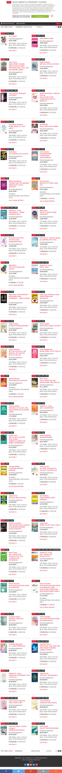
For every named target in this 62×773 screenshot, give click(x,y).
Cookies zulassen (40, 16)
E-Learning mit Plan (48, 240)
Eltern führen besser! (18, 326)
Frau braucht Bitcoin (18, 380)
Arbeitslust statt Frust (50, 525)
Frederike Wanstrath (15, 644)
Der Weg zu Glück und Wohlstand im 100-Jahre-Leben (19, 410)
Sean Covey (13, 62)
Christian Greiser (14, 617)
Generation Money (17, 730)
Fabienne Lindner (53, 294)
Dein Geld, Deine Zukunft (50, 326)
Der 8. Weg (44, 267)
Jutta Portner (13, 496)
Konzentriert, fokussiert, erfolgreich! (46, 155)
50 (41, 27)
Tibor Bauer (13, 152)
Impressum (18, 758)
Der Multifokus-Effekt (49, 64)
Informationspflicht (41, 758)
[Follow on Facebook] (25, 765)
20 (39, 27)
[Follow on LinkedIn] (34, 765)
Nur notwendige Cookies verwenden (21, 16)
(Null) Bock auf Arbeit (49, 126)
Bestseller (21, 23)
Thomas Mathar (14, 406)
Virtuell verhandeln (49, 675)
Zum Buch (12, 50)
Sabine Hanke (13, 324)
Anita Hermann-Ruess (16, 238)
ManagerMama (46, 437)
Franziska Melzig (54, 238)
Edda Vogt (43, 294)
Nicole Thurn (13, 435)
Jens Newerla (44, 152)
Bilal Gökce (43, 210)
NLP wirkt (13, 36)
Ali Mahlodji (44, 124)
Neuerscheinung (7, 23)
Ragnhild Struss (45, 644)
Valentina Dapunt (14, 726)
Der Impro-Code (46, 38)
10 (37, 27)
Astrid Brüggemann (46, 349)
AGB (23, 758)
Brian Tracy (43, 378)
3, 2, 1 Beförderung (17, 646)
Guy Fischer (44, 238)
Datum (10, 27)
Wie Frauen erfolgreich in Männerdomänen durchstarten (19, 527)
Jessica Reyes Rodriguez (17, 93)
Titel (2, 27)
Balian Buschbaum (46, 93)
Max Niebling (44, 496)
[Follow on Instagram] (36, 765)
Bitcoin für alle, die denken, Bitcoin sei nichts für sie (17, 353)
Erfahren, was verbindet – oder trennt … (19, 298)
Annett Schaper (45, 617)
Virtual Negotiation (17, 498)
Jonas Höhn (44, 523)
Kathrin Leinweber (15, 523)
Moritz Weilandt (22, 294)
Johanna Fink (44, 466)
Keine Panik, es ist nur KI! (50, 351)
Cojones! (13, 95)
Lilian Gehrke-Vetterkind (17, 701)
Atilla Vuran (13, 294)
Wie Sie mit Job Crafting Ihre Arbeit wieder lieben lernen (50, 648)
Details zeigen (51, 16)
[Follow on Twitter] (28, 765)
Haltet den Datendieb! (49, 728)
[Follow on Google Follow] (31, 765)
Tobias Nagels (44, 324)
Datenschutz (30, 758)
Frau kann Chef (15, 703)
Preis (6, 27)
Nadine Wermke (14, 349)
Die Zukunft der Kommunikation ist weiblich (47, 99)
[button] (6, 771)
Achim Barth (44, 726)
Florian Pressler (14, 583)
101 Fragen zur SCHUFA (18, 154)
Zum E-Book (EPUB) (16, 200)
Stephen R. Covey (15, 210)
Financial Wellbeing (48, 703)
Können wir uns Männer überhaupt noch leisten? (19, 185)
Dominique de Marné (16, 124)
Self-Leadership (47, 408)
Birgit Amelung (45, 62)
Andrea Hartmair (45, 435)
